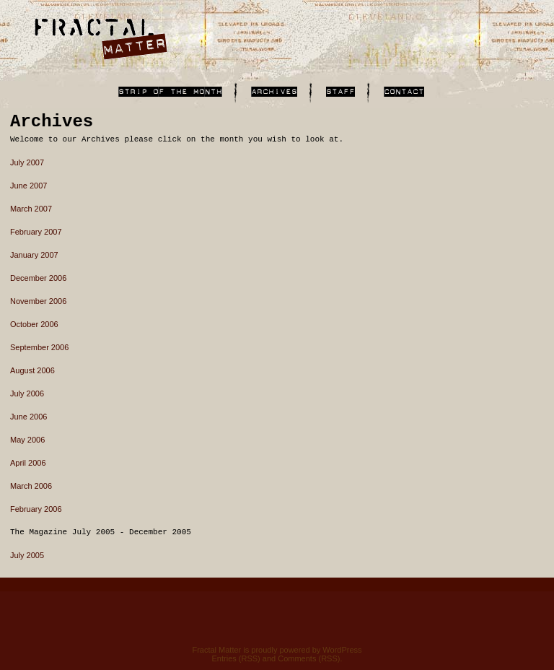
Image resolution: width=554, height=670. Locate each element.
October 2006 (34, 324)
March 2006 (31, 486)
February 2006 (36, 509)
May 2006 (27, 439)
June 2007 (28, 185)
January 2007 (34, 255)
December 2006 (38, 278)
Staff (340, 91)
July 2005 (27, 555)
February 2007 (36, 231)
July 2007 (27, 162)
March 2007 (31, 208)
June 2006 (28, 416)
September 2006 (39, 347)
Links (170, 91)
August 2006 (32, 370)
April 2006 (28, 462)
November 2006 (38, 301)
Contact (404, 91)
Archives (274, 91)
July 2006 (27, 393)
